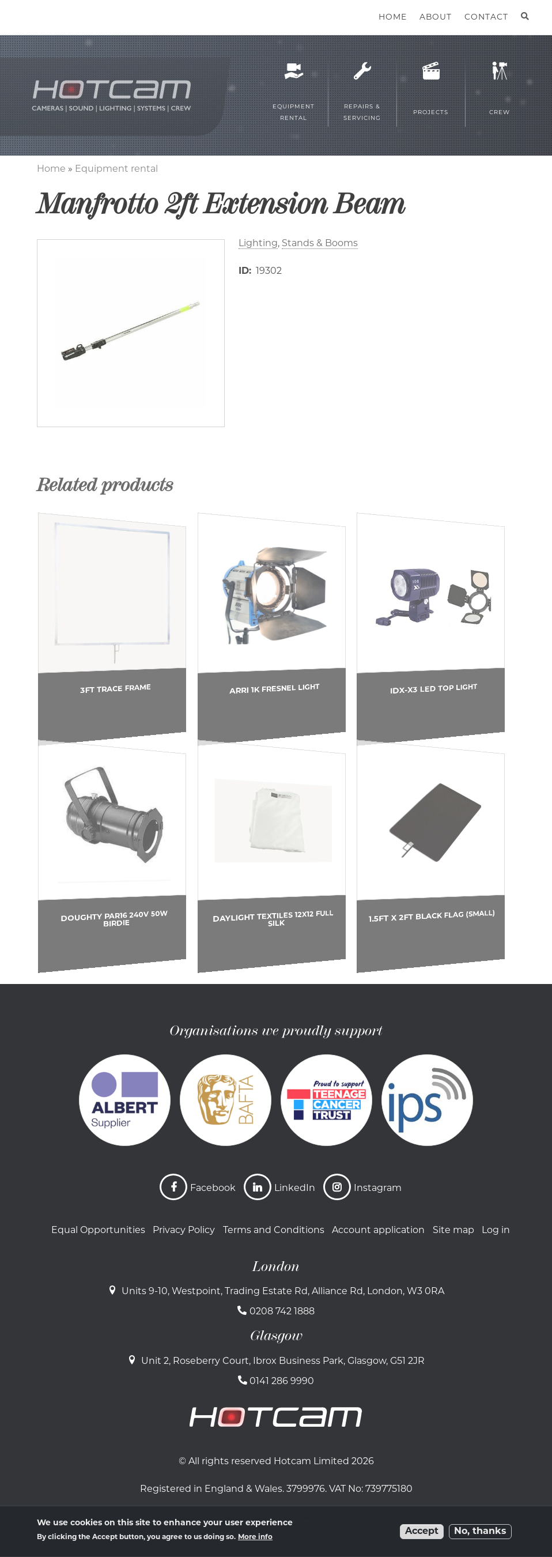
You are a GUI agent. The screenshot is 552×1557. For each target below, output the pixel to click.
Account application (378, 1230)
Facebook (213, 1188)
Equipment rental (116, 169)
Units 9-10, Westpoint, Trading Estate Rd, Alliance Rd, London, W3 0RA (283, 1291)
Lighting (258, 243)
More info (255, 1537)
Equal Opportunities (98, 1230)
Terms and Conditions (273, 1230)
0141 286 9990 (281, 1381)
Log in (496, 1230)
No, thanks (480, 1531)
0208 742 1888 (282, 1312)
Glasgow (276, 1336)
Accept (421, 1531)
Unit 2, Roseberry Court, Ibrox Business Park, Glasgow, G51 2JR (283, 1361)
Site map (453, 1230)
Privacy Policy (184, 1230)
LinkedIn (294, 1188)
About (435, 17)
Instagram (378, 1188)
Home (51, 169)
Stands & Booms (320, 243)
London (276, 1266)
